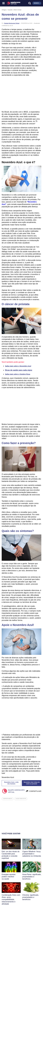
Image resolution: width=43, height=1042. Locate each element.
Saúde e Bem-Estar (14, 10)
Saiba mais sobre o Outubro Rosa (17, 374)
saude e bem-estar (21, 798)
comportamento (7, 798)
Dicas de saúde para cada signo (18, 370)
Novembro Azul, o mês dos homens (11, 783)
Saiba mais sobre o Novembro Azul (18, 366)
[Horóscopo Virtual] (12, 3)
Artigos (4, 10)
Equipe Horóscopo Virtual (11, 23)
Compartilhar (33, 791)
